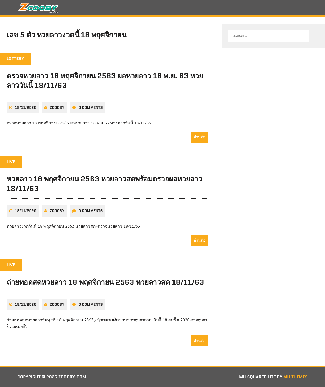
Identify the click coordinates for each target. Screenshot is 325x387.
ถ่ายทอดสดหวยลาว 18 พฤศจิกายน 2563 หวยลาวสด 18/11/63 (105, 282)
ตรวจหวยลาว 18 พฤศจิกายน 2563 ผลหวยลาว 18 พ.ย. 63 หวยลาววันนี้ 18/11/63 (105, 80)
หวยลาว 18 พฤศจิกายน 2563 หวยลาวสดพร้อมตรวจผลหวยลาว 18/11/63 (105, 184)
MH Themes (295, 377)
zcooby (57, 107)
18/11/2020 (25, 107)
